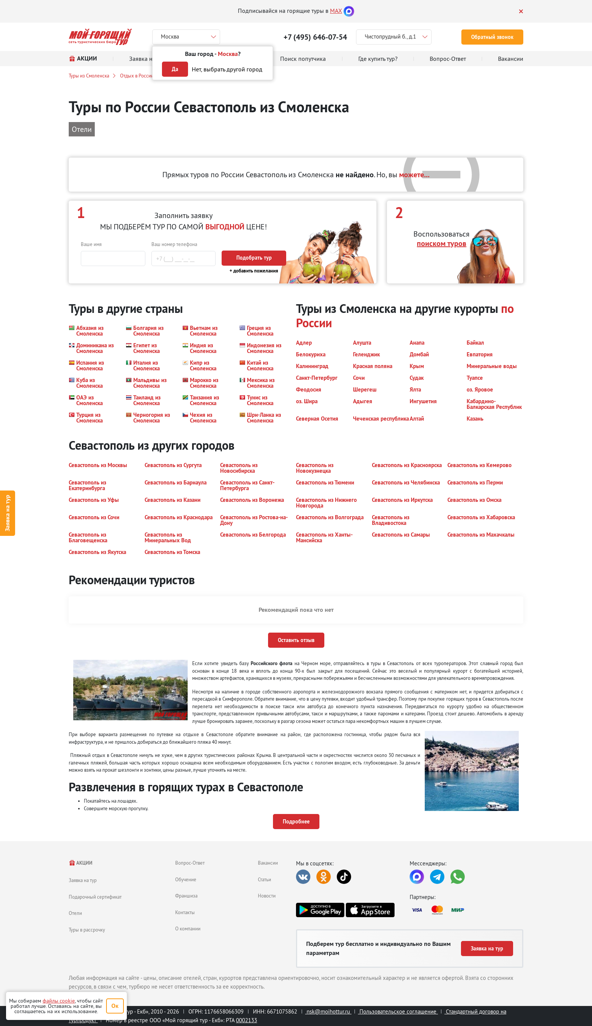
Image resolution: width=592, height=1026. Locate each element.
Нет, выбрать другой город (227, 69)
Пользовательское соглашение (398, 1011)
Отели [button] (82, 129)
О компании (187, 928)
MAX (336, 10)
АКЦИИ (80, 863)
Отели (75, 913)
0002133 (246, 1020)
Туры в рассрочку (87, 930)
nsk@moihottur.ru (328, 1011)
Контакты (185, 912)
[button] (93, 330)
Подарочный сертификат (95, 897)
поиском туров (441, 243)
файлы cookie (59, 1000)
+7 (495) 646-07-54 (315, 37)
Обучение (185, 879)
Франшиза (186, 896)
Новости (267, 896)
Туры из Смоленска (89, 76)
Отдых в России (137, 76)
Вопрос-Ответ (190, 863)
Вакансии (268, 863)
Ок (115, 1006)
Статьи (264, 879)
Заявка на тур (7, 513)
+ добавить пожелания (254, 271)
